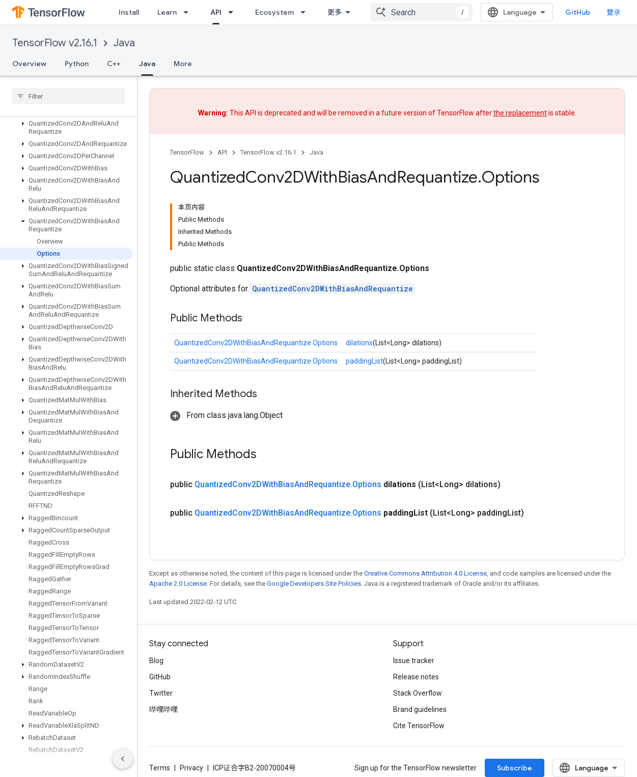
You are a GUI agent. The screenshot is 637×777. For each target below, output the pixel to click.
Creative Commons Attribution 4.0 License (425, 573)
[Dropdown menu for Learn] (189, 12)
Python (77, 63)
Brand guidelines (420, 709)
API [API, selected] (215, 12)
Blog (156, 660)
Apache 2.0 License (178, 583)
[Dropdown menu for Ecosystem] (306, 12)
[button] (66, 127)
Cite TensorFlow (419, 726)
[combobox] (422, 12)
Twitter (161, 693)
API (222, 152)
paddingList (364, 361)
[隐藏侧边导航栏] (123, 759)
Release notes (416, 677)
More (183, 63)
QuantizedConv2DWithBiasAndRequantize (332, 288)
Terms (159, 768)
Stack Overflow (417, 693)
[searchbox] (68, 96)
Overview (29, 63)
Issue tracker (413, 660)
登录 (613, 12)
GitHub (577, 12)
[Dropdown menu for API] (233, 12)
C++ (114, 63)
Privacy (191, 768)
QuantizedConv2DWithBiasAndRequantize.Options (256, 343)
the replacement (520, 113)
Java (124, 43)
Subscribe (514, 767)
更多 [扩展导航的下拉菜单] (334, 12)
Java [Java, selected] (147, 63)
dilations (359, 343)
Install (129, 12)
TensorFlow (187, 152)
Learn (167, 12)
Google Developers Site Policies (314, 583)
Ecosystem (274, 12)
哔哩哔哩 (163, 709)
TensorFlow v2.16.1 (54, 43)
